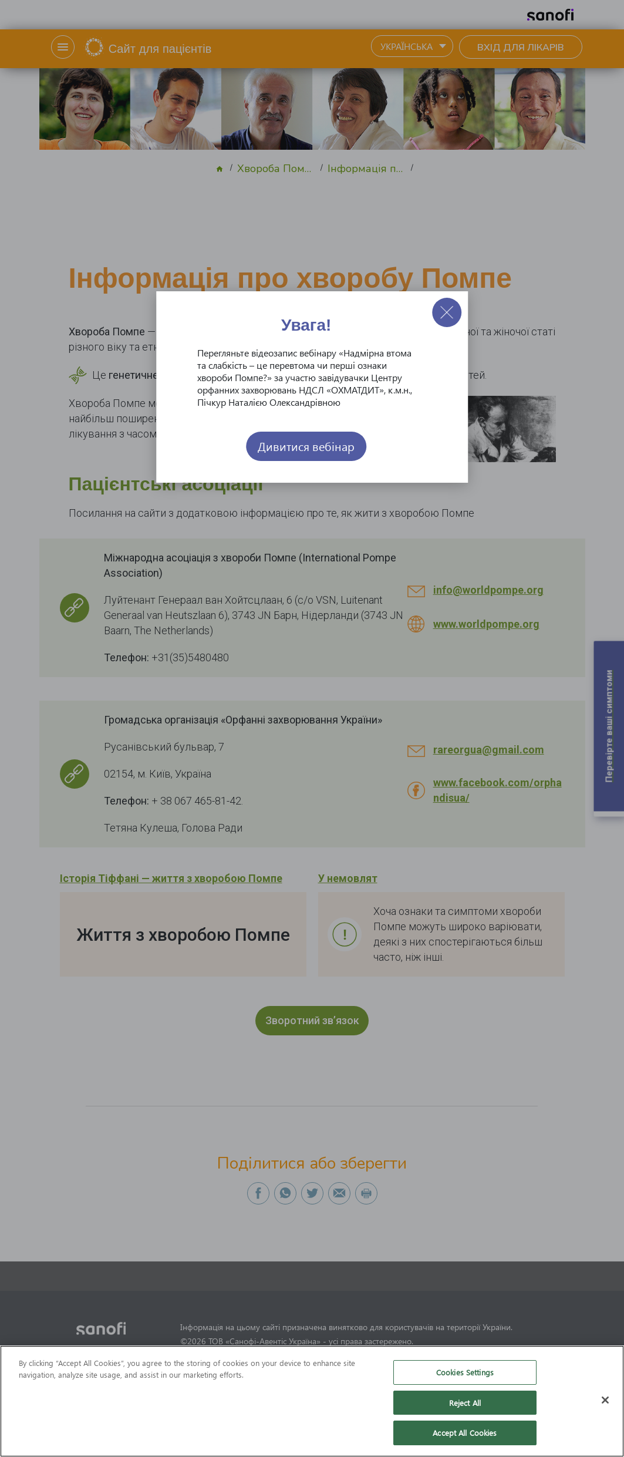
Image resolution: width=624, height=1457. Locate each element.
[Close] (605, 1401)
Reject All (465, 1403)
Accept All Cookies (465, 1433)
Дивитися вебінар (306, 446)
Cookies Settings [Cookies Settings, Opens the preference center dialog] (465, 1373)
